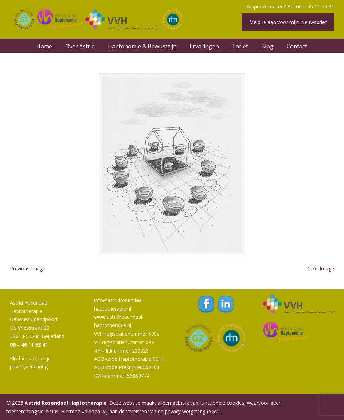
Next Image (320, 268)
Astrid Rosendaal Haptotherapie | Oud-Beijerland (98, 19)
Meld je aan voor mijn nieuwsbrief (288, 22)
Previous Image (27, 268)
